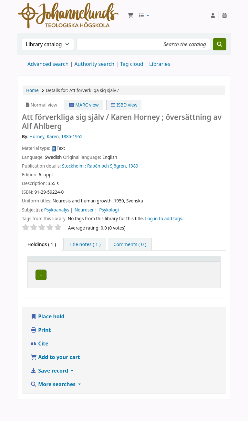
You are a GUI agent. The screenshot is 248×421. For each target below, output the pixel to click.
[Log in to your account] (212, 15)
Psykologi (109, 210)
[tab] (84, 244)
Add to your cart (55, 373)
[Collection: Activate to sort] (139, 265)
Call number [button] (171, 265)
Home (32, 90)
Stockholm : (74, 166)
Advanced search (47, 63)
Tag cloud (131, 63)
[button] (130, 15)
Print (40, 346)
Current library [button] (84, 265)
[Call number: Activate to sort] (177, 265)
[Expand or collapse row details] (207, 289)
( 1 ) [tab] (41, 244)
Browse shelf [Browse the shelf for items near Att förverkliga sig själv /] (171, 289)
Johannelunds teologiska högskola (90, 286)
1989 (133, 166)
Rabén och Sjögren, (107, 166)
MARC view (84, 105)
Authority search (94, 63)
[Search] (219, 44)
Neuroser (84, 210)
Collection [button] (132, 268)
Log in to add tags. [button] (164, 218)
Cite (39, 360)
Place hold (47, 333)
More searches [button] (53, 401)
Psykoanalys (56, 210)
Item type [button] (41, 268)
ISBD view (124, 105)
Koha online (68, 15)
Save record (49, 387)
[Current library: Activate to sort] (95, 265)
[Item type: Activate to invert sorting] (50, 265)
